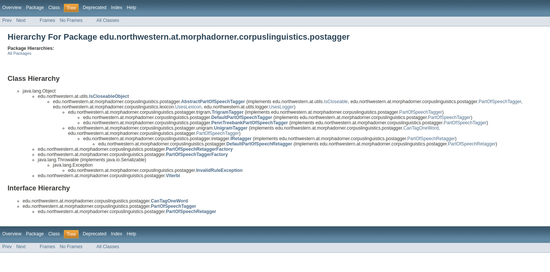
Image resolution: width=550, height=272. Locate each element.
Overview (12, 7)
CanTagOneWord (421, 128)
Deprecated (95, 7)
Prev (7, 20)
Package (35, 7)
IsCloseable (336, 101)
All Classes (107, 20)
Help (131, 7)
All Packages (19, 53)
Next (21, 20)
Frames (47, 20)
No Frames (71, 20)
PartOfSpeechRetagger (431, 138)
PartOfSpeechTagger (500, 101)
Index (116, 7)
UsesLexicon (188, 107)
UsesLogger (281, 107)
